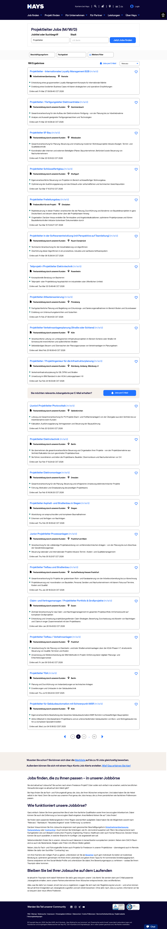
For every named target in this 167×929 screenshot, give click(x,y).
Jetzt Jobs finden (123, 40)
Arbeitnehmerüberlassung (117, 827)
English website (120, 914)
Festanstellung (33, 830)
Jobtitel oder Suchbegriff (44, 34)
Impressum (51, 914)
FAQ (28, 914)
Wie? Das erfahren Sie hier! (116, 765)
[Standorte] (110, 6)
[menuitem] (34, 15)
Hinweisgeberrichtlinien (63, 914)
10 (94, 736)
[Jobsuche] (95, 6)
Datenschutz (77, 914)
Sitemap (34, 914)
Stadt (73, 34)
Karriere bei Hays (82, 6)
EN (122, 6)
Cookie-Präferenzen (88, 914)
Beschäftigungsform (42, 55)
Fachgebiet (71, 55)
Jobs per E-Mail (108, 63)
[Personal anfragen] (102, 6)
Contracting (50, 830)
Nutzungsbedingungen (35, 916)
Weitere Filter (100, 55)
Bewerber (89, 855)
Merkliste (80, 760)
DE (117, 6)
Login (135, 6)
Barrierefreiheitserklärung (105, 914)
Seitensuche (42, 914)
